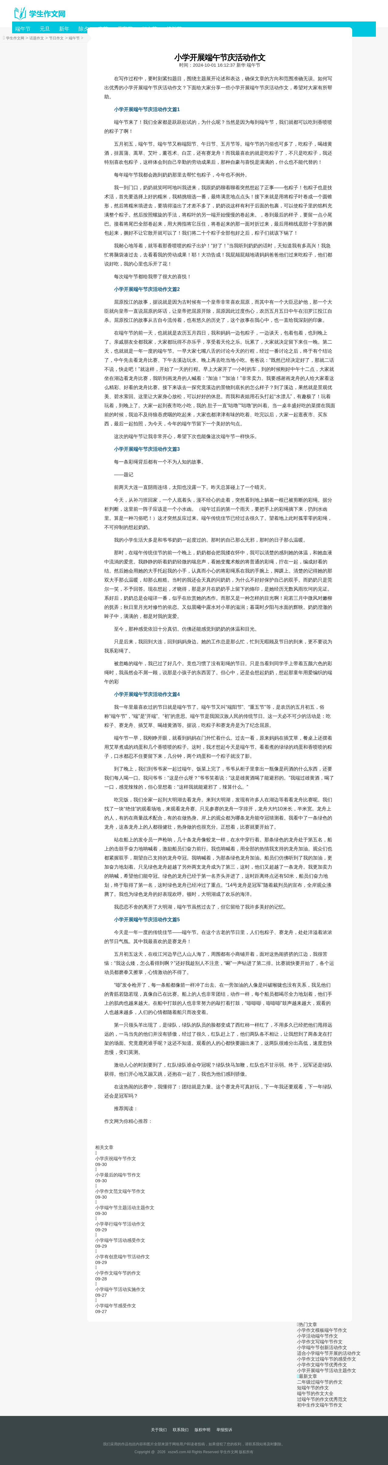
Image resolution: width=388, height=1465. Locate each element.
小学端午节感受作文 (115, 1305)
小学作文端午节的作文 (118, 1272)
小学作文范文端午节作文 (120, 1191)
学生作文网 (15, 38)
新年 (64, 29)
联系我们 (181, 1429)
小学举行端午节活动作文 (120, 1223)
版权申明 (202, 1429)
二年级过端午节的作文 (320, 1381)
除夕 (84, 29)
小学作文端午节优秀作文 (322, 1364)
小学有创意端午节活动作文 (122, 1256)
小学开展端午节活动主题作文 (326, 1370)
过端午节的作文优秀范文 (322, 1399)
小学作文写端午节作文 (320, 1341)
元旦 (45, 29)
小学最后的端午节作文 (118, 1174)
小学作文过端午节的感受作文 (326, 1358)
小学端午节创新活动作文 (322, 1347)
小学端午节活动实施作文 (120, 1289)
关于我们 (159, 1429)
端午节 (23, 29)
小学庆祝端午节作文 (115, 1158)
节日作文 (56, 38)
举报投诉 (224, 1429)
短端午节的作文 (313, 1387)
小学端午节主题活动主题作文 (124, 1207)
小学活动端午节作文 (317, 1335)
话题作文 (36, 38)
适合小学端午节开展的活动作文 (329, 1353)
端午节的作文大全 (315, 1393)
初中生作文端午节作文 (320, 1404)
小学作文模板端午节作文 (322, 1330)
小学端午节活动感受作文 (120, 1240)
